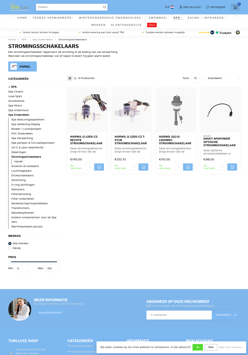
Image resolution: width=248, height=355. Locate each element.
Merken (98, 25)
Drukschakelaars (22, 175)
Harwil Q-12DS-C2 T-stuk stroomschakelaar (131, 140)
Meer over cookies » (231, 347)
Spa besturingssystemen (27, 119)
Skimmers (17, 189)
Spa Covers (15, 91)
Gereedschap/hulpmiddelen (29, 203)
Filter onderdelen (22, 198)
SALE (152, 25)
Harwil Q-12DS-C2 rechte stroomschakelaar (86, 140)
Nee (211, 347)
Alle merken (21, 243)
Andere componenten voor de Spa (33, 217)
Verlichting (18, 180)
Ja (197, 347)
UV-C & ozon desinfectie (27, 147)
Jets (14, 221)
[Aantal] (89, 167)
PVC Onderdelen (22, 133)
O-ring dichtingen (23, 184)
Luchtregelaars (21, 170)
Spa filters (15, 105)
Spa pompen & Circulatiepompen (33, 142)
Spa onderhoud (18, 110)
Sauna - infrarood (206, 17)
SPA (177, 17)
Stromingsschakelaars (73, 39)
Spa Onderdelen (42, 39)
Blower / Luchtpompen (26, 128)
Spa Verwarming (22, 138)
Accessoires (16, 101)
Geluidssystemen (22, 212)
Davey (17, 248)
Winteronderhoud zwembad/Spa (110, 17)
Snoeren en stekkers (25, 166)
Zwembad (157, 17)
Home (22, 17)
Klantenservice (126, 25)
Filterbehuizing (21, 194)
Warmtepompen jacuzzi (27, 226)
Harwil (18, 161)
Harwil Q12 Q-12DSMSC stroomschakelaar (175, 140)
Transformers (20, 208)
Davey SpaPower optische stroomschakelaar (219, 142)
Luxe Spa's (15, 96)
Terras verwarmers (52, 17)
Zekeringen (18, 152)
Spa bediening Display (25, 124)
